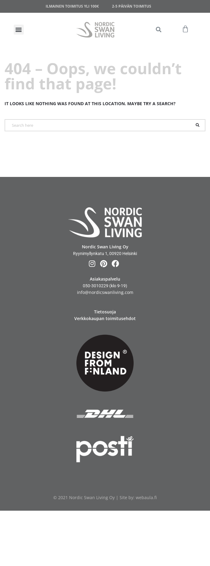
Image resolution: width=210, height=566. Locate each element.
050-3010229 (95, 285)
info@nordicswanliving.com (105, 292)
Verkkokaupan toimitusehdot (105, 318)
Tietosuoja (105, 312)
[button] (158, 30)
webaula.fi (146, 497)
